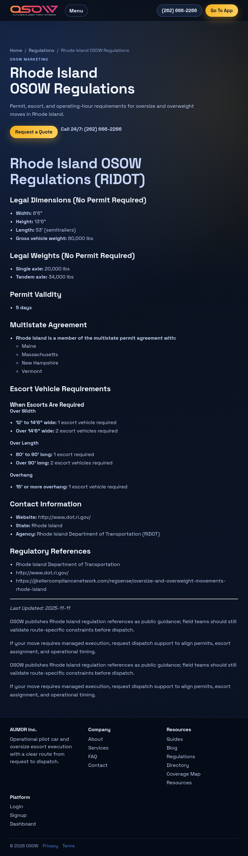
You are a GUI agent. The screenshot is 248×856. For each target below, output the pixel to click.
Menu (76, 10)
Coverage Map (184, 774)
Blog (172, 748)
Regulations (41, 50)
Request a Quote (33, 132)
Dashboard (23, 824)
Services (98, 748)
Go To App (222, 10)
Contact (98, 765)
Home (16, 50)
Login (16, 806)
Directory (178, 765)
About (95, 739)
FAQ (92, 756)
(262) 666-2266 (179, 10)
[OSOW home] (34, 10)
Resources (179, 782)
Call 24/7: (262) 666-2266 (91, 129)
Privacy (50, 846)
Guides (175, 739)
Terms (68, 846)
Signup (18, 815)
